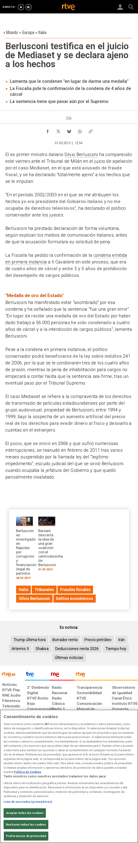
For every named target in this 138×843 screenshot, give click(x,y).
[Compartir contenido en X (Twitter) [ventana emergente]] (58, 130)
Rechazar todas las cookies (26, 824)
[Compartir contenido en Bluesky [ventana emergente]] (69, 130)
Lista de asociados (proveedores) (28, 801)
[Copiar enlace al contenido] (90, 130)
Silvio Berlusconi (81, 154)
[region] (69, 776)
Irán (121, 639)
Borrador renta (65, 639)
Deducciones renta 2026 (77, 648)
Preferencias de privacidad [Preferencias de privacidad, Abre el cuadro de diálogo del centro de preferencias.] (26, 836)
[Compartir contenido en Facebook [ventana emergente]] (47, 130)
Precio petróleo (97, 639)
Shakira (42, 648)
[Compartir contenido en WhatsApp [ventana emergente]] (79, 130)
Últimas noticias (69, 657)
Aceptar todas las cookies (24, 813)
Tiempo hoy (115, 648)
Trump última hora (29, 639)
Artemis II (20, 648)
